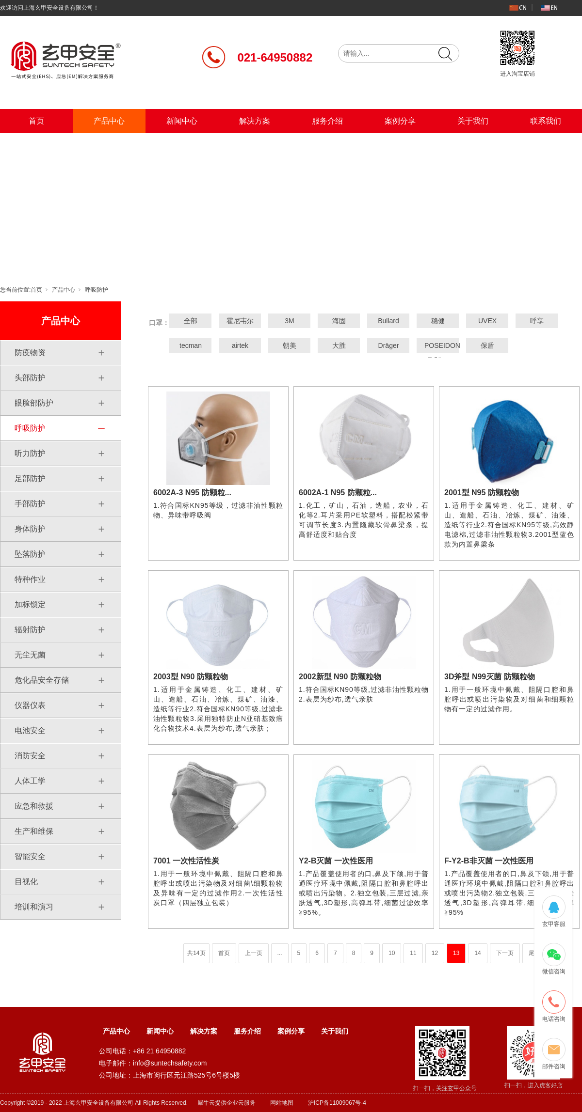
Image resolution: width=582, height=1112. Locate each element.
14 (477, 953)
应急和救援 (34, 806)
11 (413, 953)
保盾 (487, 345)
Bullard (388, 321)
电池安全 (30, 730)
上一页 (253, 953)
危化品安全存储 (42, 680)
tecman (190, 345)
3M (289, 321)
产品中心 (109, 121)
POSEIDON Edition (438, 353)
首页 (36, 121)
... (279, 953)
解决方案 (254, 121)
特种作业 (30, 579)
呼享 (537, 321)
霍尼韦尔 (240, 321)
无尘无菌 (30, 655)
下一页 (505, 953)
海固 (339, 321)
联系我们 (545, 121)
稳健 (438, 321)
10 (391, 953)
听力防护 (30, 453)
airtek (240, 345)
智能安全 (30, 856)
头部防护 (30, 378)
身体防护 (30, 529)
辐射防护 (30, 630)
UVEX (487, 321)
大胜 (339, 345)
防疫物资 (30, 352)
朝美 (289, 345)
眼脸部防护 (34, 403)
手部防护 (30, 504)
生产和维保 (34, 831)
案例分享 (400, 121)
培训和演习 (34, 907)
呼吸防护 (96, 289)
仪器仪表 (30, 705)
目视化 (26, 881)
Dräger (388, 345)
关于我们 (472, 121)
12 (435, 953)
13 (456, 953)
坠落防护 (30, 554)
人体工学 (30, 781)
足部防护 (30, 478)
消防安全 (30, 756)
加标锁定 (30, 604)
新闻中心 (181, 121)
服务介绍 (327, 121)
